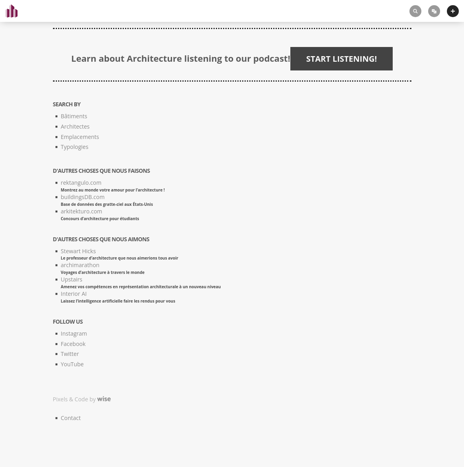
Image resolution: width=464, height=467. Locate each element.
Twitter (70, 354)
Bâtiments (74, 116)
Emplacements (80, 137)
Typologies (74, 146)
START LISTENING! (341, 58)
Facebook (73, 344)
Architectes (75, 126)
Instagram (74, 333)
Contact (71, 418)
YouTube (72, 364)
